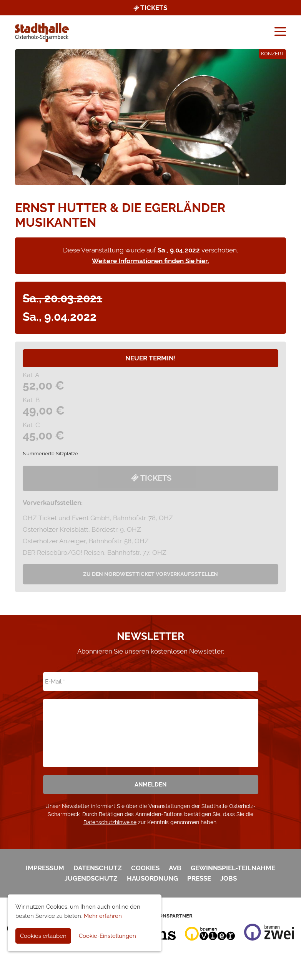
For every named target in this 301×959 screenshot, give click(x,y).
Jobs (228, 878)
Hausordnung (152, 878)
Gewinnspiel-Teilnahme (233, 868)
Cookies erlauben (43, 935)
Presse (199, 878)
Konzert (272, 53)
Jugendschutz (91, 878)
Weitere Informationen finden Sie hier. (150, 261)
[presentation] (150, 728)
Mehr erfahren (103, 916)
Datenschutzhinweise (109, 822)
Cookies (145, 868)
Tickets (149, 8)
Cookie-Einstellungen (107, 935)
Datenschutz (97, 868)
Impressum (45, 868)
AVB (175, 868)
